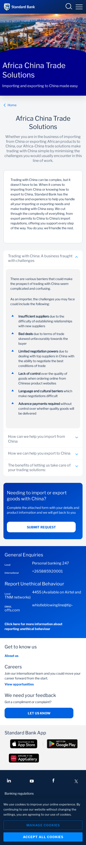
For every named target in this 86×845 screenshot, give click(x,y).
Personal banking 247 (50, 563)
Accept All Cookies (43, 837)
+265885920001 (47, 571)
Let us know (39, 713)
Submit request (41, 527)
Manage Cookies (43, 825)
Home (10, 105)
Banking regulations (19, 793)
